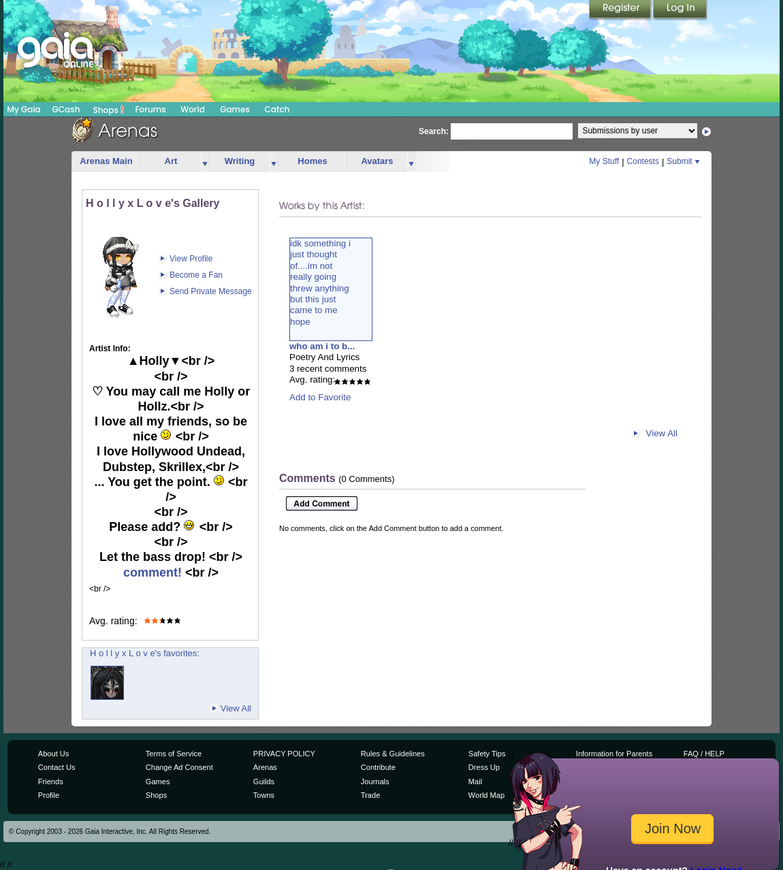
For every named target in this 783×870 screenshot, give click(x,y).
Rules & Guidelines (393, 754)
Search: (434, 131)
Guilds (263, 781)
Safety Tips (487, 754)
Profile (48, 795)
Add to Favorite (320, 397)
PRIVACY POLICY (284, 754)
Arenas (265, 767)
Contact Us (57, 767)
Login (680, 10)
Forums (150, 109)
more (205, 162)
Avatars (377, 161)
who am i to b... (322, 346)
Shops (108, 109)
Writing (240, 161)
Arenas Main (106, 161)
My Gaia (23, 109)
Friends (50, 781)
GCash (66, 109)
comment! (154, 572)
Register (621, 10)
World (192, 109)
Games (235, 109)
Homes (312, 161)
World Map (486, 795)
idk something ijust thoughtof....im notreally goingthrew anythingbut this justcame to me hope (320, 282)
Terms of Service (174, 754)
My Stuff (604, 161)
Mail (475, 781)
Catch (277, 109)
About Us (53, 754)
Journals (375, 781)
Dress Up (484, 767)
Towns (263, 795)
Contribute (378, 767)
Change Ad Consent (179, 767)
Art (171, 161)
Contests (643, 161)
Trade (370, 795)
